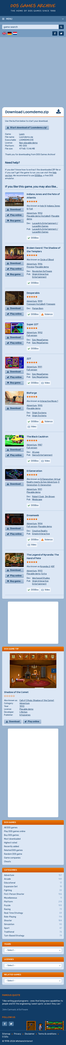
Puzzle (33, 905)
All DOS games (10, 827)
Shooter (33, 920)
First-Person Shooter (33, 894)
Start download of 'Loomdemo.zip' (28, 127)
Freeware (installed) (36, 304)
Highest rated (10, 842)
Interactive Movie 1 (49, 401)
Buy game (15, 220)
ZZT (29, 358)
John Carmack (9, 1009)
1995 (40, 405)
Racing (33, 909)
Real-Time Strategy (33, 913)
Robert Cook (38, 496)
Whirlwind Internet (24, 1041)
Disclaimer (30, 1034)
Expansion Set (33, 886)
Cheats (7, 861)
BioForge (32, 392)
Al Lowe (35, 452)
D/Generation (34, 470)
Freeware (50, 304)
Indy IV (43, 206)
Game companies (12, 858)
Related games (12, 974)
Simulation (33, 924)
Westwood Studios (41, 578)
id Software (22, 1009)
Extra (44, 574)
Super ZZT (32, 324)
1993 (40, 571)
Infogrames (25, 715)
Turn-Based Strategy (33, 935)
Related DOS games (13, 850)
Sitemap (6, 1034)
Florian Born (37, 308)
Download (15, 209)
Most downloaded (12, 839)
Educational (33, 882)
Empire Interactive (41, 534)
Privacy (17, 1034)
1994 (40, 523)
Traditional (33, 932)
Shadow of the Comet (16, 692)
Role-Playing (33, 916)
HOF (53, 566)
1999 (40, 301)
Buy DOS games (11, 835)
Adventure (32, 213)
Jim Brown (50, 496)
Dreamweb (33, 515)
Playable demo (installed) (38, 216)
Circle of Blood (47, 259)
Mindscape (37, 499)
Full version (32, 335)
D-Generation (44, 485)
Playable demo (42, 267)
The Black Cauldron (37, 436)
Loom (21, 134)
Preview (30, 267)
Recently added (11, 846)
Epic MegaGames (40, 340)
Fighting (33, 890)
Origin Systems (39, 413)
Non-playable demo (28, 143)
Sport (33, 928)
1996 (40, 264)
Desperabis (33, 292)
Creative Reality (39, 531)
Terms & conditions (47, 1034)
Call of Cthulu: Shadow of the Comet (37, 700)
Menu (9, 18)
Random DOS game (13, 854)
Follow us (8, 1017)
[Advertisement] (33, 70)
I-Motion (23, 712)
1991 (40, 367)
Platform (33, 901)
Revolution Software (42, 271)
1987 (40, 445)
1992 (40, 213)
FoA (31, 209)
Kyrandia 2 (45, 566)
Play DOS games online (14, 831)
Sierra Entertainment (42, 455)
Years (7, 944)
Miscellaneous (33, 898)
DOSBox (38, 175)
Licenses (9, 959)
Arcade (33, 879)
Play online (16, 215)
